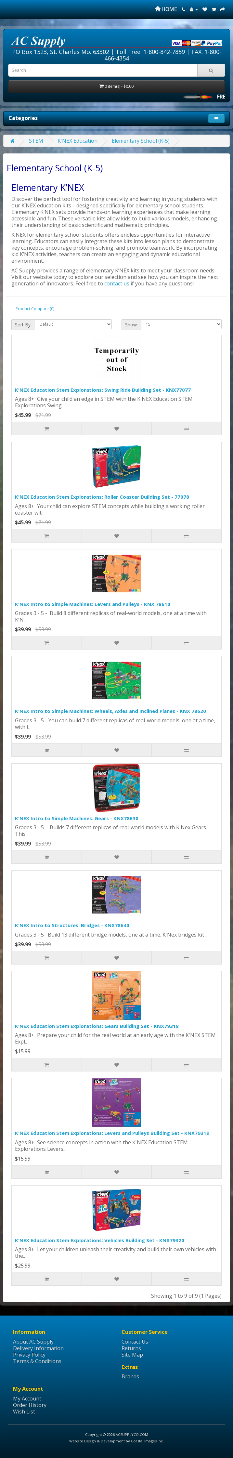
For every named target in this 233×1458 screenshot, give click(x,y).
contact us (116, 283)
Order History (29, 1405)
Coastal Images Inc (147, 1440)
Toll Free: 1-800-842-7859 (150, 52)
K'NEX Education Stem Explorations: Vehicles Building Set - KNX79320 (99, 1240)
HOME (166, 9)
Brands (130, 1376)
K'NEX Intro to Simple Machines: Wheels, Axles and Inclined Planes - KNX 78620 (110, 711)
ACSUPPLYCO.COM (132, 1434)
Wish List (24, 1411)
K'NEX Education (77, 140)
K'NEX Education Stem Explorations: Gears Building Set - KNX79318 (97, 1026)
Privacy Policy (29, 1354)
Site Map (132, 1354)
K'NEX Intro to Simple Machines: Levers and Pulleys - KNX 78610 (92, 604)
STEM (36, 140)
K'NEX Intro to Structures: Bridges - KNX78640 (72, 925)
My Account (27, 1398)
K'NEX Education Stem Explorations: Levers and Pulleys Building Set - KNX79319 (112, 1133)
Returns (131, 1348)
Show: (131, 325)
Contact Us (135, 1341)
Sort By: (23, 325)
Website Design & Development (97, 1440)
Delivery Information (38, 1348)
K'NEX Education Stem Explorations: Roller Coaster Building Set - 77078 (102, 496)
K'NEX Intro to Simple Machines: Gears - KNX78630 (76, 818)
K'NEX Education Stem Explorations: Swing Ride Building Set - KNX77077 (103, 390)
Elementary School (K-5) (141, 140)
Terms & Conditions (37, 1361)
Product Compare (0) (35, 308)
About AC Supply (33, 1341)
